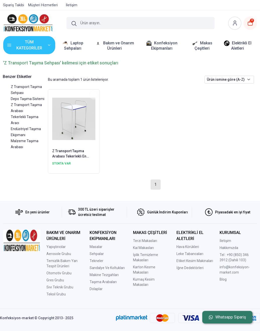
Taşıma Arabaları (103, 282)
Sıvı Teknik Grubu (59, 287)
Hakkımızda (229, 248)
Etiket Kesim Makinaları (194, 261)
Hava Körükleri (187, 247)
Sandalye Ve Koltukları (107, 268)
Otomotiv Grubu (59, 273)
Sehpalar (97, 254)
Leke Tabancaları (189, 254)
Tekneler (96, 261)
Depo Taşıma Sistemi (27, 99)
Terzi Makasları (145, 241)
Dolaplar (96, 289)
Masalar (96, 247)
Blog (223, 279)
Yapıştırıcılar (56, 247)
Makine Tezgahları (104, 275)
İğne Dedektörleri (190, 268)
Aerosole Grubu (58, 254)
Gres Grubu (55, 280)
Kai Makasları (143, 248)
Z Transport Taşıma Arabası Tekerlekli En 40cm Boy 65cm (69, 154)
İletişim (225, 241)
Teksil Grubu (56, 294)
